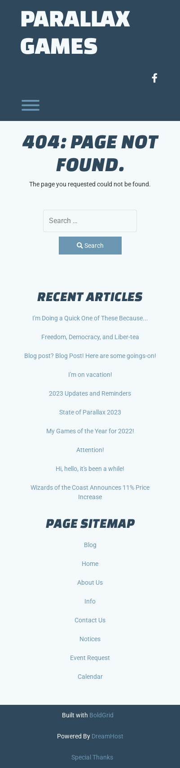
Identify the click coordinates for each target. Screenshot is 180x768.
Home (90, 563)
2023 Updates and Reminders (90, 393)
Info (90, 601)
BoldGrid (101, 715)
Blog (90, 544)
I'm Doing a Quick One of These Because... (90, 318)
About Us (90, 582)
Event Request (90, 657)
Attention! (90, 449)
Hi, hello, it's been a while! (90, 468)
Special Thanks (92, 757)
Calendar (90, 676)
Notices (90, 639)
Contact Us (90, 620)
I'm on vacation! (90, 374)
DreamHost (107, 736)
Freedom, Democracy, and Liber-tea (90, 337)
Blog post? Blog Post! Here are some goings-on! (90, 355)
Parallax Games (75, 31)
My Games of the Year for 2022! (90, 431)
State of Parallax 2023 (90, 412)
